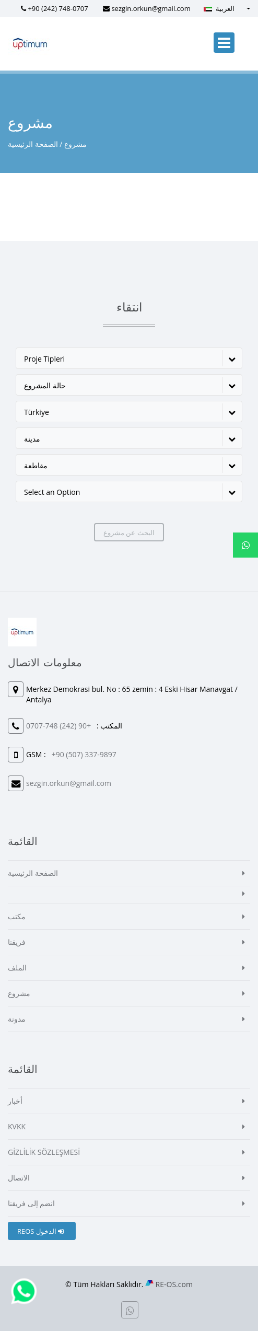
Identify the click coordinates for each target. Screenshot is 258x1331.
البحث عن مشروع (129, 532)
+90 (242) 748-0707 (58, 8)
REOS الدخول (40, 1231)
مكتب (17, 916)
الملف (17, 968)
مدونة (17, 1019)
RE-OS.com (174, 1284)
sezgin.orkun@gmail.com (150, 8)
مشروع (19, 993)
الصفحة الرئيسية (33, 144)
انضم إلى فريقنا (31, 1203)
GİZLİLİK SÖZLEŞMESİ (44, 1152)
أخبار (15, 1101)
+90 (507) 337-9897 (84, 754)
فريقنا (17, 942)
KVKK (17, 1126)
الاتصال (19, 1178)
